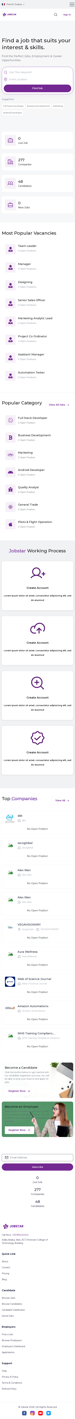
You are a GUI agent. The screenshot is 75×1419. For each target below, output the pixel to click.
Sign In (67, 14)
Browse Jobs (8, 1298)
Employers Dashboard (13, 1346)
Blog (4, 1279)
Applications (8, 1352)
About (5, 1261)
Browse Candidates (12, 1304)
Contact (6, 1267)
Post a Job (7, 1334)
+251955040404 (20, 1235)
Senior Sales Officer (31, 300)
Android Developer (12, 112)
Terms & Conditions (12, 1382)
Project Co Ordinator (32, 336)
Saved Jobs (8, 1316)
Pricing (5, 1273)
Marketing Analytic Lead (35, 318)
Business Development (38, 106)
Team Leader (27, 246)
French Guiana (12, 4)
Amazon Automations (33, 1006)
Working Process (46, 551)
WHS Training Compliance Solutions (36, 1033)
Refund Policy (9, 1388)
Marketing (58, 106)
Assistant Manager (31, 354)
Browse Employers (12, 1340)
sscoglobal (25, 843)
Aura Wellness (28, 951)
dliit (20, 815)
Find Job (37, 88)
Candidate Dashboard (13, 1310)
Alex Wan (24, 870)
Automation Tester (31, 372)
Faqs (4, 1371)
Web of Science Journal (34, 979)
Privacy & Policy (10, 1377)
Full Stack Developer (13, 106)
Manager (24, 264)
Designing (25, 282)
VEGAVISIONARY (29, 924)
